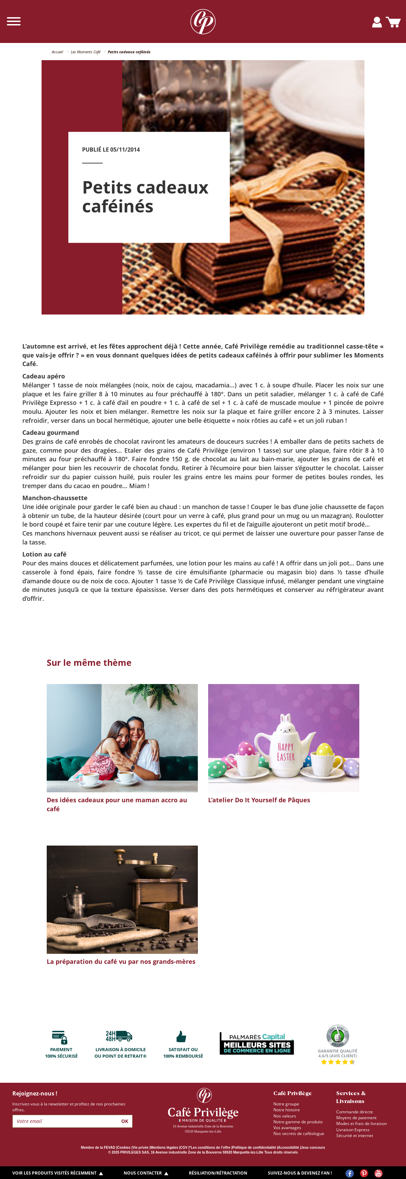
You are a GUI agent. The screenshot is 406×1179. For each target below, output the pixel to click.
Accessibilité (288, 1147)
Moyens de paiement (356, 1118)
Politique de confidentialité (254, 1147)
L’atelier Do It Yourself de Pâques (259, 800)
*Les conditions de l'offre (210, 1147)
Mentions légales (164, 1147)
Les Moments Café (85, 51)
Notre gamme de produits (298, 1122)
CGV (184, 1147)
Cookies (124, 1147)
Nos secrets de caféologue (298, 1133)
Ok (124, 1121)
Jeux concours (313, 1147)
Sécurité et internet (354, 1135)
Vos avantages (287, 1128)
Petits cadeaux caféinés (129, 51)
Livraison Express (353, 1130)
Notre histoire (286, 1110)
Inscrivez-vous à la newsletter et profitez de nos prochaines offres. (68, 1107)
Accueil (57, 51)
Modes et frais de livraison (361, 1123)
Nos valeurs (284, 1116)
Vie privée (141, 1147)
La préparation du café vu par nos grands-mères (121, 961)
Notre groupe (286, 1104)
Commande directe (354, 1112)
